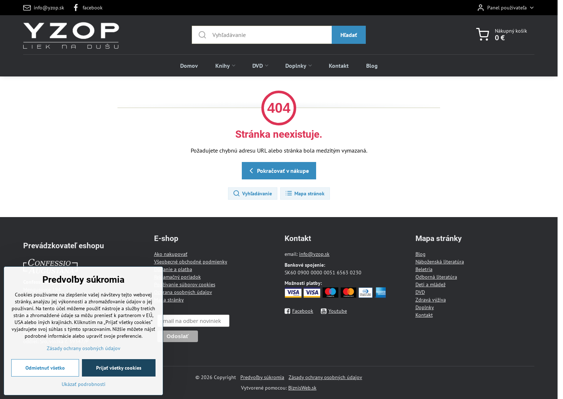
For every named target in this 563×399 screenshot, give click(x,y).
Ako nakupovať (170, 254)
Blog (420, 254)
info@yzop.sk (314, 254)
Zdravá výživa (430, 299)
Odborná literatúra (436, 277)
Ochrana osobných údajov (183, 292)
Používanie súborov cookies (184, 284)
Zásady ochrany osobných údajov (325, 377)
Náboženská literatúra (439, 261)
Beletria (423, 269)
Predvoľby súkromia (262, 377)
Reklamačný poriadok (177, 277)
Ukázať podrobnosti (83, 392)
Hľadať (348, 34)
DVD (420, 292)
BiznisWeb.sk (302, 388)
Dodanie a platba (173, 269)
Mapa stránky (169, 299)
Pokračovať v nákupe (278, 170)
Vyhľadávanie (252, 193)
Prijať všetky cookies (118, 376)
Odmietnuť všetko (45, 376)
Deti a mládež (430, 284)
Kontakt (424, 315)
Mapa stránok (304, 193)
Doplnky (424, 307)
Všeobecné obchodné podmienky (190, 261)
